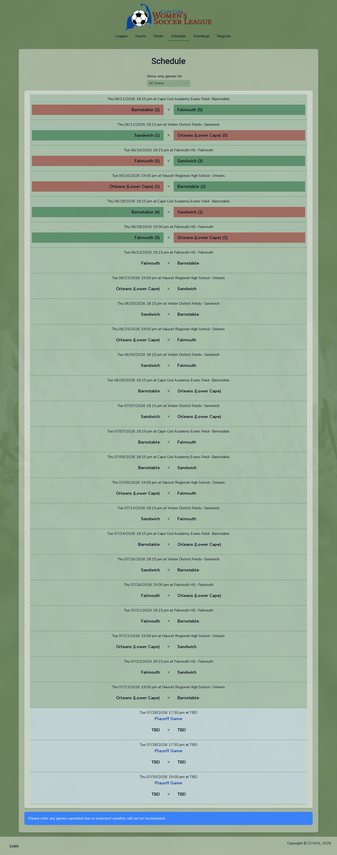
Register (224, 36)
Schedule (178, 36)
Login (14, 846)
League (121, 36)
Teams (140, 36)
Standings (201, 36)
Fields (158, 36)
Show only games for (164, 76)
